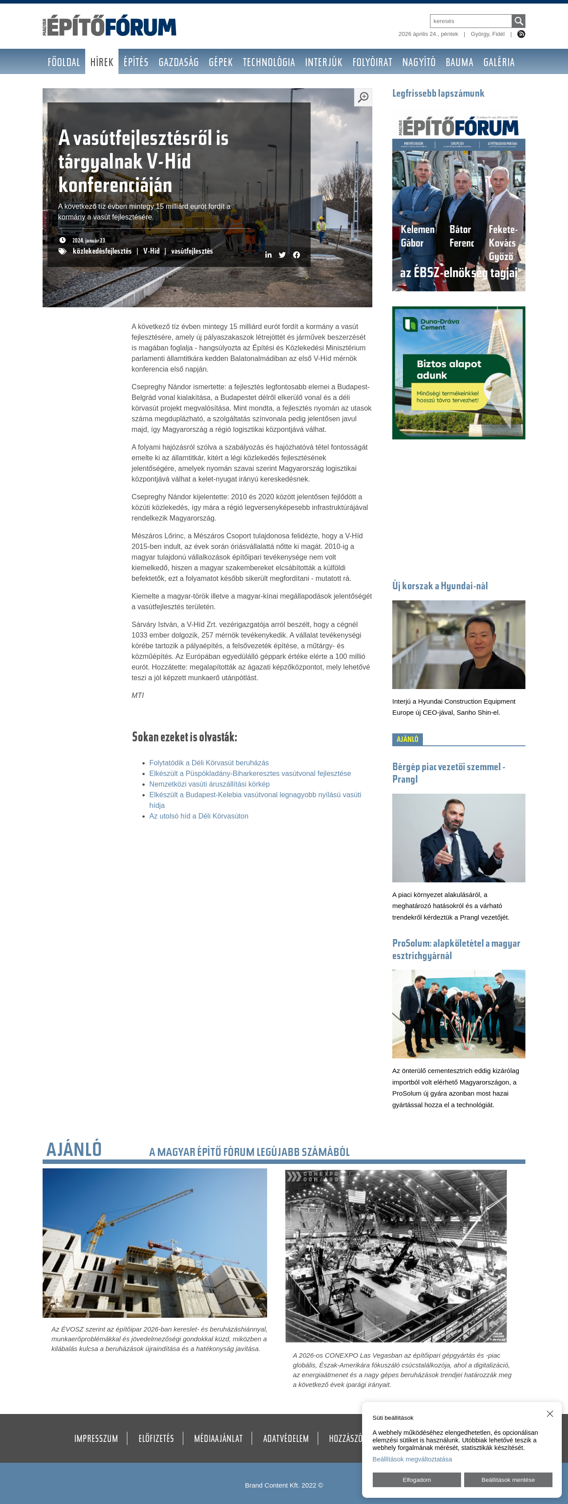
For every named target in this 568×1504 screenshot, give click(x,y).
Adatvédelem (286, 1440)
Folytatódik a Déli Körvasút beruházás (209, 763)
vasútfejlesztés (192, 252)
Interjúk (324, 63)
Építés (136, 63)
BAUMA (459, 63)
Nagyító (419, 63)
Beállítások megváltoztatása (412, 1459)
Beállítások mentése (508, 1480)
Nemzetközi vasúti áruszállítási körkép (210, 784)
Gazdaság (178, 63)
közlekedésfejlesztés (102, 252)
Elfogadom (417, 1480)
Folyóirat (372, 63)
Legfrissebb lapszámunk (438, 94)
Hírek (102, 63)
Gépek (221, 63)
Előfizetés (156, 1440)
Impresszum (96, 1440)
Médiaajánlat (218, 1440)
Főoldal (63, 63)
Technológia (269, 63)
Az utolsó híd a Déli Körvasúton (199, 816)
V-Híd (151, 252)
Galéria (499, 63)
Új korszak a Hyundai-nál (440, 587)
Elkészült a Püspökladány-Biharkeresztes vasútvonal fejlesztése (250, 773)
